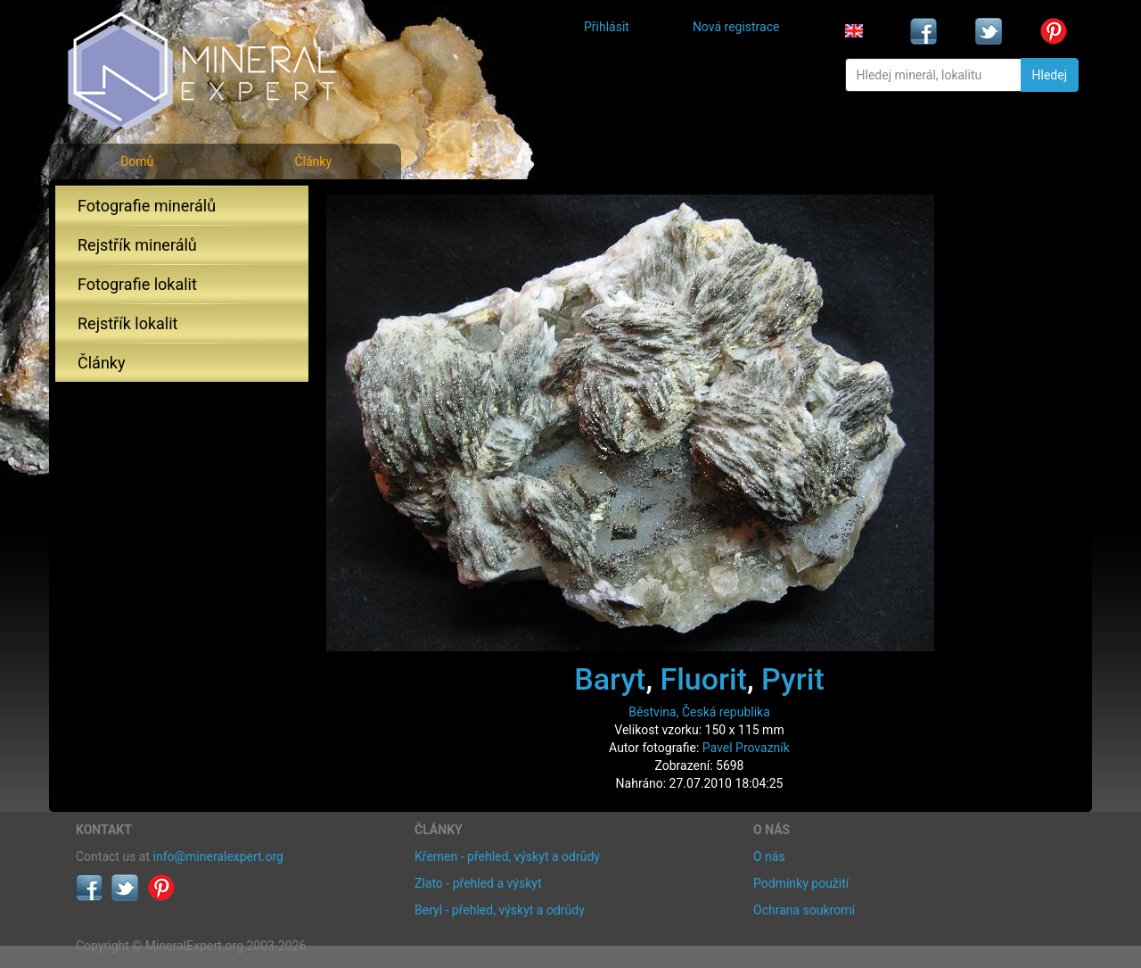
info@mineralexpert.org (218, 856)
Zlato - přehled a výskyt (478, 883)
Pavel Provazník (746, 747)
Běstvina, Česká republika (699, 712)
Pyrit (793, 679)
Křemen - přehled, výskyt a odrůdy (507, 856)
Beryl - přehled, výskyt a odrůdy (500, 910)
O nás (769, 856)
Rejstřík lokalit (127, 323)
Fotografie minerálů (147, 205)
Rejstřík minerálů (137, 245)
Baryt (609, 679)
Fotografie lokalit (137, 284)
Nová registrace (736, 27)
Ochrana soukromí (804, 910)
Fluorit (703, 679)
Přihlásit (606, 27)
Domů (136, 161)
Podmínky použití (801, 883)
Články (313, 161)
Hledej (1049, 75)
